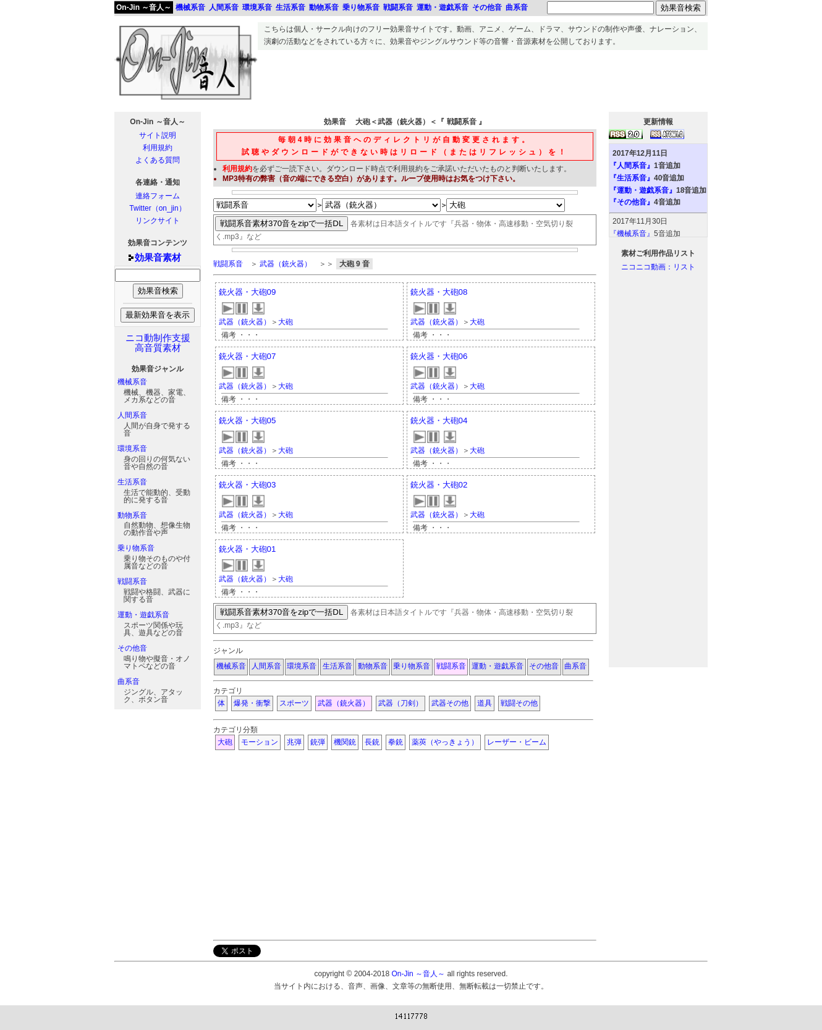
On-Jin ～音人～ (143, 7)
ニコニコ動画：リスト (658, 267)
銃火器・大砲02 (439, 484)
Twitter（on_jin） (157, 208)
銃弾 (317, 742)
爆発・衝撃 (252, 703)
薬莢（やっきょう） (445, 742)
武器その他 (449, 703)
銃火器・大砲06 (439, 356)
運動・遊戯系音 (143, 614)
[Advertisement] (483, 78)
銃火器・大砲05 (247, 420)
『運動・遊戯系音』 (642, 190)
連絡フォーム (157, 196)
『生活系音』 (631, 178)
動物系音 (132, 515)
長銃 (372, 742)
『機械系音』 (631, 233)
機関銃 (345, 742)
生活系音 (132, 482)
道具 (484, 703)
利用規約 (157, 147)
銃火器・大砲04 (439, 420)
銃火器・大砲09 (247, 292)
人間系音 (132, 415)
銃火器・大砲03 (247, 484)
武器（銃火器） (285, 264)
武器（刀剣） (400, 703)
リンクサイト (157, 220)
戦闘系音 (132, 581)
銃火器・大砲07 (247, 356)
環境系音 (132, 448)
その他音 (132, 648)
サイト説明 (157, 135)
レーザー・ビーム (516, 742)
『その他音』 (631, 202)
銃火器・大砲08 (439, 292)
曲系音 (128, 681)
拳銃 (395, 742)
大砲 (285, 322)
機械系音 (132, 382)
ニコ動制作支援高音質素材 (157, 343)
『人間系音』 (631, 165)
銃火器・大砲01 (247, 549)
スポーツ (294, 703)
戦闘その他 (519, 703)
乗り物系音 (136, 548)
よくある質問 (157, 160)
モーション (259, 742)
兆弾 (294, 742)
